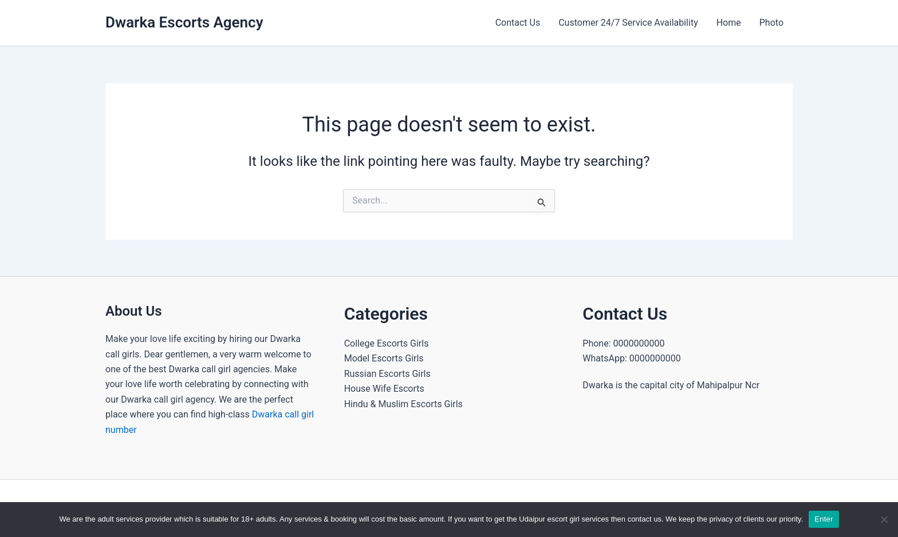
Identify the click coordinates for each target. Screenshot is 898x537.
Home (728, 22)
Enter (823, 519)
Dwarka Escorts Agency (184, 22)
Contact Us (518, 22)
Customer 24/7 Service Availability (628, 22)
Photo (771, 22)
